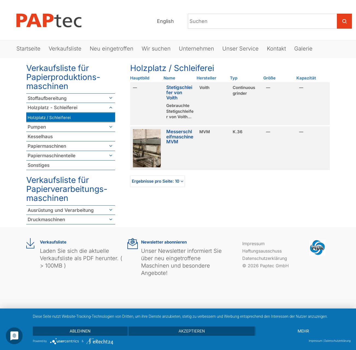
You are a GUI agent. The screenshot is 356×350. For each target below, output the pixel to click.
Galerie (303, 48)
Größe (269, 78)
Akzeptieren (192, 331)
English (165, 21)
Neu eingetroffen (111, 48)
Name (169, 78)
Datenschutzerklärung (264, 258)
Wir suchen (156, 48)
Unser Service (240, 48)
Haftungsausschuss (262, 251)
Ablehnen (80, 331)
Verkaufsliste (65, 48)
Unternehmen (196, 48)
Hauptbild (139, 78)
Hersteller (206, 78)
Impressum (253, 243)
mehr (303, 331)
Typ (233, 78)
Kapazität (306, 78)
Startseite (28, 48)
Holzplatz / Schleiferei (49, 117)
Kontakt (276, 48)
